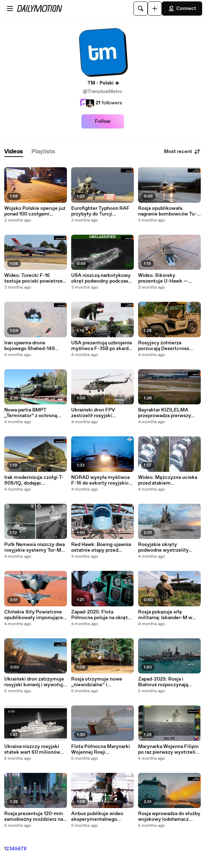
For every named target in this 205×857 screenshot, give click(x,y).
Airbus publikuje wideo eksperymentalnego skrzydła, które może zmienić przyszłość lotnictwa (97, 816)
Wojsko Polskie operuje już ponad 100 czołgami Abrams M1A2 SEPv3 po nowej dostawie (35, 211)
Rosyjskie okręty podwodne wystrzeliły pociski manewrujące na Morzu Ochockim (165, 547)
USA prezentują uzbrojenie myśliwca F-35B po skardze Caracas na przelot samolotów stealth (102, 345)
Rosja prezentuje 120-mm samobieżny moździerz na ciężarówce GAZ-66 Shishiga (33, 816)
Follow (102, 121)
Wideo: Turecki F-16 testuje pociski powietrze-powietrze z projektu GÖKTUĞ (34, 278)
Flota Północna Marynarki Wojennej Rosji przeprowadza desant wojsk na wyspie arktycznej (102, 749)
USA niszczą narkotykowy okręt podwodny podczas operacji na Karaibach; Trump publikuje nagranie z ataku (101, 278)
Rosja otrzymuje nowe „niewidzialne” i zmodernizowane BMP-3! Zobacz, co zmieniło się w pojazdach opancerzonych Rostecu (100, 682)
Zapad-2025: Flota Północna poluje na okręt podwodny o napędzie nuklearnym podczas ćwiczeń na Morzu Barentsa (102, 615)
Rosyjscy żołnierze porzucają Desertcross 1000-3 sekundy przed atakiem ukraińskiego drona (163, 345)
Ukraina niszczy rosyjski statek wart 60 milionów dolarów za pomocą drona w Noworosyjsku (35, 749)
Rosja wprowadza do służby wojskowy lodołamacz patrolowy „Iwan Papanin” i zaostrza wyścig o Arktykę (169, 816)
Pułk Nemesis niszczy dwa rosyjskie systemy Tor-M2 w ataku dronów (34, 547)
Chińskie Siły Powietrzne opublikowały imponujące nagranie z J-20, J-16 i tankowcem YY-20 (33, 615)
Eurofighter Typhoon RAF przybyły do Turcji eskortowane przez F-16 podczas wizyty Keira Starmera (100, 211)
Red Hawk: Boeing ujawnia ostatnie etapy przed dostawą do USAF (101, 547)
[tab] (13, 151)
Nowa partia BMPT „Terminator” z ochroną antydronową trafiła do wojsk (30, 413)
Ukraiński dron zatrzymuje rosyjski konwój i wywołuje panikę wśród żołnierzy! (35, 682)
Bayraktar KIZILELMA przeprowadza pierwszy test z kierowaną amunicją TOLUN (168, 413)
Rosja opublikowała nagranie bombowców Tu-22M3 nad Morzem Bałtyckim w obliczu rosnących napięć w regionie (167, 211)
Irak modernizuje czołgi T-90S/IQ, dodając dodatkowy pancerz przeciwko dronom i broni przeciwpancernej (34, 480)
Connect (182, 8)
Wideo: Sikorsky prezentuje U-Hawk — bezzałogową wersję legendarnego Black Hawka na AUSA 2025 (168, 278)
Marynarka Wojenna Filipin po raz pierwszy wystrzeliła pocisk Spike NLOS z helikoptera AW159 (169, 749)
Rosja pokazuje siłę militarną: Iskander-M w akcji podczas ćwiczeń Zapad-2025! (165, 615)
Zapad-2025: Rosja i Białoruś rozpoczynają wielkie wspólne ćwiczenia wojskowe (168, 682)
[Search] (140, 8)
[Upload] (155, 8)
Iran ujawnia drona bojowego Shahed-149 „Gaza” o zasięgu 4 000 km (35, 345)
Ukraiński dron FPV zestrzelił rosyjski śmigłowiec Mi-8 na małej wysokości (101, 413)
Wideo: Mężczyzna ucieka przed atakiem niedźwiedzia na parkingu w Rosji (169, 480)
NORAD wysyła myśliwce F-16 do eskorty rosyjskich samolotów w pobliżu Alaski (101, 480)
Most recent (182, 151)
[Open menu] (10, 8)
